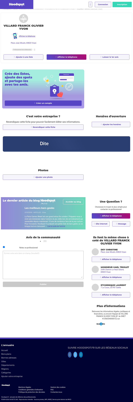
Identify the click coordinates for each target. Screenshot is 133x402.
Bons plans (6, 354)
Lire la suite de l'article (56, 226)
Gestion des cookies (57, 387)
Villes (3, 361)
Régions (5, 369)
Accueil (4, 350)
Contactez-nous (56, 392)
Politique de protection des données (31, 392)
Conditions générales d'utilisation (30, 390)
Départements (7, 365)
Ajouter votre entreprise (12, 376)
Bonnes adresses (8, 358)
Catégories (6, 372)
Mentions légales (24, 387)
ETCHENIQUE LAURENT (113, 285)
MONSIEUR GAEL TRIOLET (115, 267)
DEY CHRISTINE (109, 249)
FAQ (51, 390)
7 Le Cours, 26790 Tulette (111, 288)
